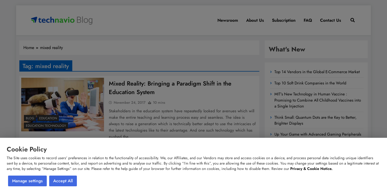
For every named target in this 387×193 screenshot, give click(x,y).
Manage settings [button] (27, 181)
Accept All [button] (63, 181)
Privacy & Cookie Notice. (311, 168)
